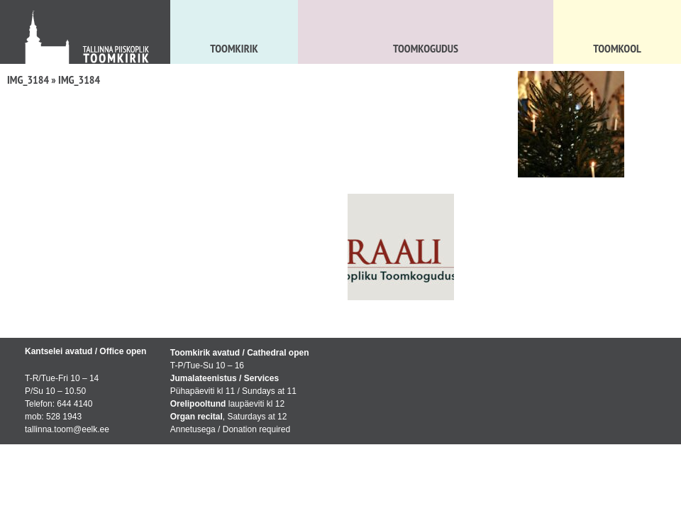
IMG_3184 (28, 79)
